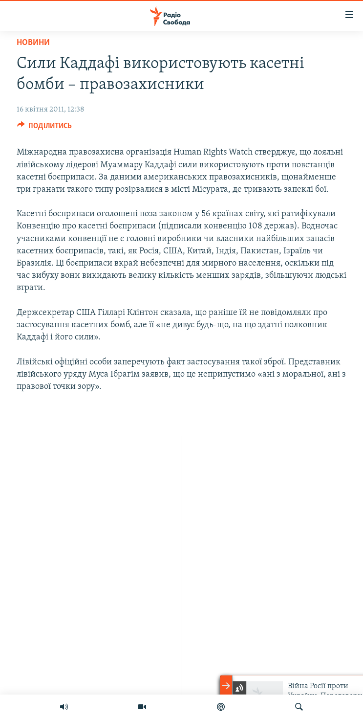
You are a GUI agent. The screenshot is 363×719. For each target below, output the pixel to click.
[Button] (44, 128)
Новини (33, 42)
